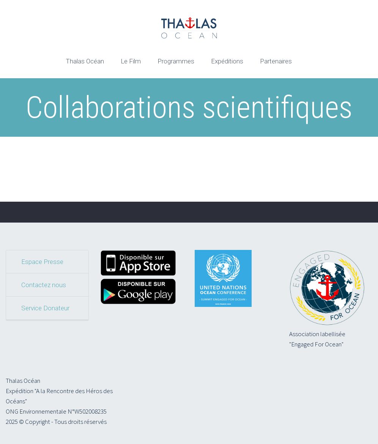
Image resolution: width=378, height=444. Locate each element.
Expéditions (227, 61)
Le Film (131, 61)
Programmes (176, 61)
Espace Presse (42, 261)
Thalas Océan (85, 61)
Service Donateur (45, 308)
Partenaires (276, 61)
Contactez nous (43, 285)
